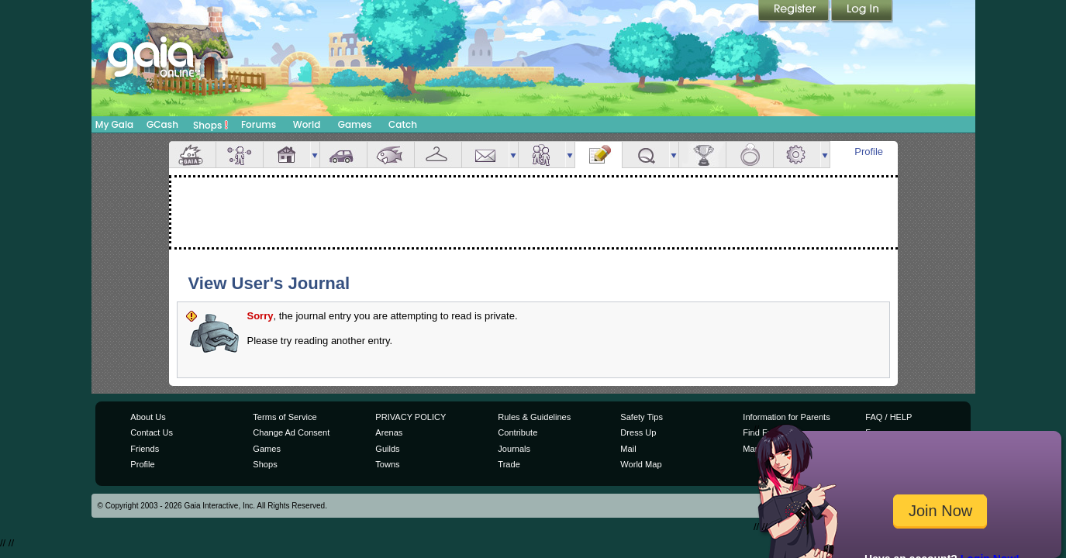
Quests (646, 154)
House (287, 154)
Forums (258, 124)
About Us (147, 417)
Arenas (388, 432)
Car (343, 154)
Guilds (387, 448)
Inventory (438, 154)
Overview (192, 154)
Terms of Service (284, 417)
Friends (542, 154)
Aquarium (390, 154)
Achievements (702, 154)
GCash (162, 124)
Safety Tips (641, 417)
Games (355, 124)
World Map (640, 464)
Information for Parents (786, 417)
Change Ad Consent (291, 432)
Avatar (239, 154)
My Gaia (114, 124)
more (314, 154)
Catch (402, 124)
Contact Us (151, 432)
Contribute (517, 432)
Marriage (749, 154)
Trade (508, 464)
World (307, 124)
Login (862, 11)
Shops (210, 125)
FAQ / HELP (888, 417)
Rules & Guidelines (534, 417)
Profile (868, 151)
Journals (514, 448)
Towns (387, 464)
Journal (598, 154)
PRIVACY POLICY (410, 417)
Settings (797, 154)
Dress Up (638, 432)
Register (794, 11)
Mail (485, 154)
